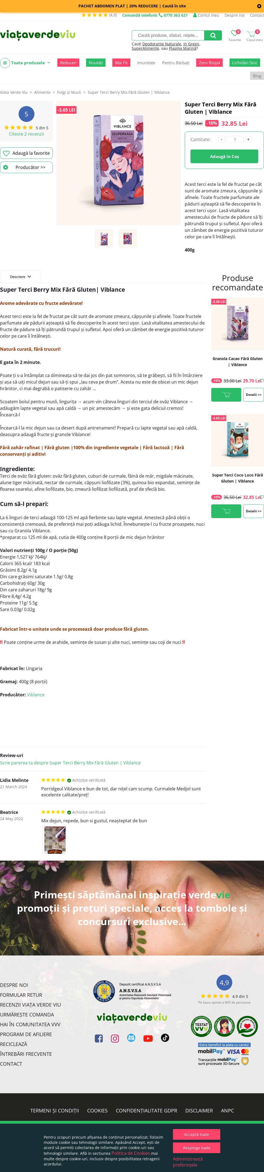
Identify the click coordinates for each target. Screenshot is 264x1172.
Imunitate (146, 62)
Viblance (36, 695)
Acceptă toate (196, 1134)
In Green (191, 43)
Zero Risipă (209, 62)
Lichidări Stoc (244, 62)
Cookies (97, 1110)
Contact (257, 15)
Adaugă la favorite (26, 153)
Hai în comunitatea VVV (30, 1024)
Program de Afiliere (26, 1034)
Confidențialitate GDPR (146, 1110)
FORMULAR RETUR (21, 995)
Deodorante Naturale (161, 43)
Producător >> (24, 167)
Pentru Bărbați (175, 62)
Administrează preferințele (188, 1162)
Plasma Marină (182, 48)
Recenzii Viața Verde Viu (30, 1004)
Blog (257, 75)
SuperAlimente (145, 48)
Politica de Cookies (131, 1153)
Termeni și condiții (54, 1110)
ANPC (227, 1110)
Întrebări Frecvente (26, 1054)
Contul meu (206, 15)
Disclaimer (199, 1110)
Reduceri (68, 62)
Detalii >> (254, 394)
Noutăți (96, 62)
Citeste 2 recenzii (26, 134)
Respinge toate (196, 1147)
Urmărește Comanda (27, 1014)
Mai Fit (121, 62)
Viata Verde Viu (14, 92)
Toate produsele (25, 63)
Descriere (20, 276)
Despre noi (235, 15)
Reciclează (13, 1044)
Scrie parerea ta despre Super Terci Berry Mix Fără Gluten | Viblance (70, 763)
